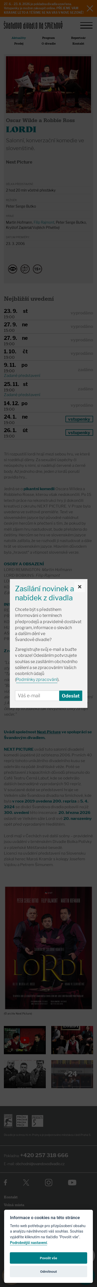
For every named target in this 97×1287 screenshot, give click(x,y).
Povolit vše (48, 1258)
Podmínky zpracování (36, 679)
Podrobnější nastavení (28, 1243)
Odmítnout (48, 1271)
